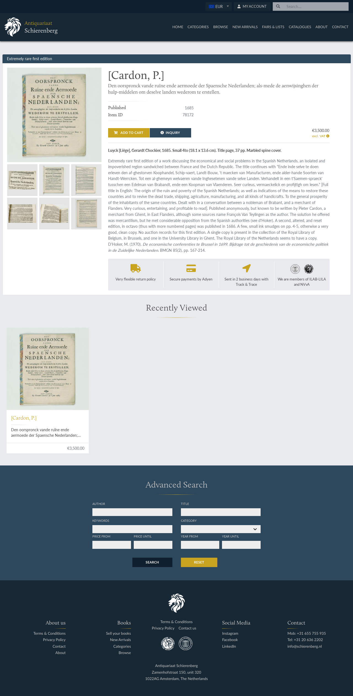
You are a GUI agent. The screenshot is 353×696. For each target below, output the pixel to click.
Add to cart (128, 132)
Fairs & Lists (273, 26)
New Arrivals (245, 26)
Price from (101, 536)
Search (152, 562)
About (321, 26)
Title (185, 503)
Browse (220, 26)
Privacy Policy (54, 639)
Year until (230, 536)
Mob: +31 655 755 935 (306, 633)
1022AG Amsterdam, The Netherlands (176, 678)
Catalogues (300, 26)
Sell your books (118, 633)
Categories (198, 26)
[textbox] (218, 6)
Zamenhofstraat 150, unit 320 (176, 672)
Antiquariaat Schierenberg (176, 665)
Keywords (100, 520)
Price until (143, 536)
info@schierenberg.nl (304, 646)
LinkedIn (229, 646)
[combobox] (218, 6)
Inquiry (170, 132)
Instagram (230, 633)
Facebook (230, 639)
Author (98, 503)
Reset (199, 562)
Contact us (187, 628)
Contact (340, 26)
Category (189, 520)
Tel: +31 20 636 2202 (305, 639)
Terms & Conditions (49, 633)
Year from (189, 536)
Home (177, 26)
